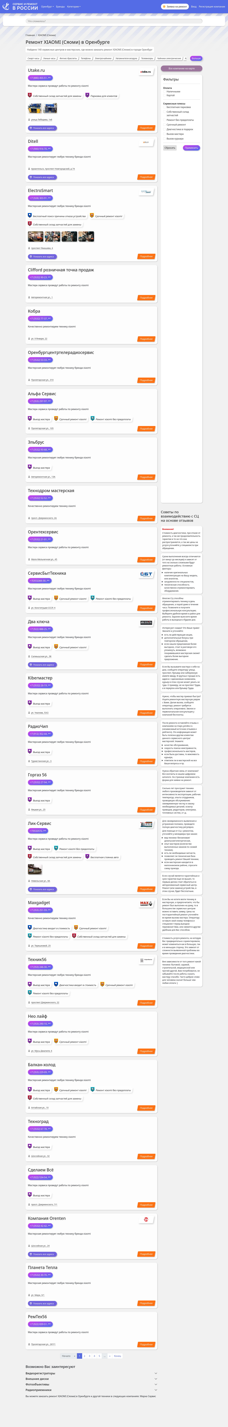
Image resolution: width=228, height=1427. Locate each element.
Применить (191, 147)
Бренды (60, 6)
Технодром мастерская (51, 491)
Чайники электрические (169, 58)
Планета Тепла (42, 1269)
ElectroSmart (40, 191)
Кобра (34, 312)
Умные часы (49, 58)
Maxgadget (39, 904)
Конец (117, 1358)
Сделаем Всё (41, 1171)
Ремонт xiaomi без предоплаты (113, 420)
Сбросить (170, 147)
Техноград (38, 1123)
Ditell (33, 141)
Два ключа (38, 622)
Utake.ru (36, 70)
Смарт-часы (33, 58)
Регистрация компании (212, 6)
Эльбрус (36, 443)
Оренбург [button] (46, 6)
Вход (193, 6)
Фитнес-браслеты (68, 58)
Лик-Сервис (39, 825)
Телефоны (86, 58)
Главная (30, 35)
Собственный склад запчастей (178, 113)
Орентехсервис (43, 533)
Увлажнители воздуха (126, 58)
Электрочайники (103, 58)
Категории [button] (73, 6)
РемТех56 (37, 1319)
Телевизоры (147, 58)
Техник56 (37, 961)
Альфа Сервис (42, 395)
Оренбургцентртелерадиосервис (61, 353)
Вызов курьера (175, 138)
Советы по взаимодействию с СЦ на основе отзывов (180, 516)
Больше (196, 58)
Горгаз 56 (37, 776)
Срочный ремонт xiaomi (109, 217)
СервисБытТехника (47, 574)
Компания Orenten (47, 1220)
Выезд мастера (41, 420)
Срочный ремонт (176, 124)
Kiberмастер (40, 679)
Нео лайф (37, 1018)
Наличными (173, 91)
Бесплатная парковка (179, 107)
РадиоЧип (38, 728)
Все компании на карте (182, 68)
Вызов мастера (175, 134)
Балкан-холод (41, 1066)
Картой (171, 95)
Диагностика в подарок (180, 129)
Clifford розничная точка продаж (61, 271)
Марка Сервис (148, 1399)
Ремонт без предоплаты (180, 120)
